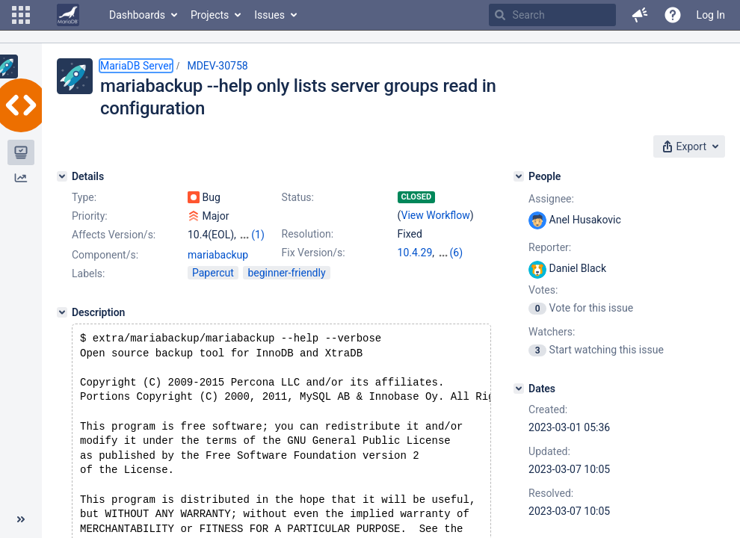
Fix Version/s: (313, 253)
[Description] (62, 326)
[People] (519, 176)
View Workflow (435, 215)
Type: (84, 197)
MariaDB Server (136, 66)
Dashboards (137, 15)
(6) (456, 253)
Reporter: (549, 247)
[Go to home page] (68, 15)
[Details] (62, 176)
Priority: (90, 216)
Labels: (88, 287)
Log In (711, 15)
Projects (210, 15)
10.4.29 (415, 253)
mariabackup (218, 268)
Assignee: (551, 199)
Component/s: (105, 268)
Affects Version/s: (113, 235)
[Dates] (519, 388)
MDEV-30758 (217, 66)
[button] (20, 15)
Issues (269, 15)
